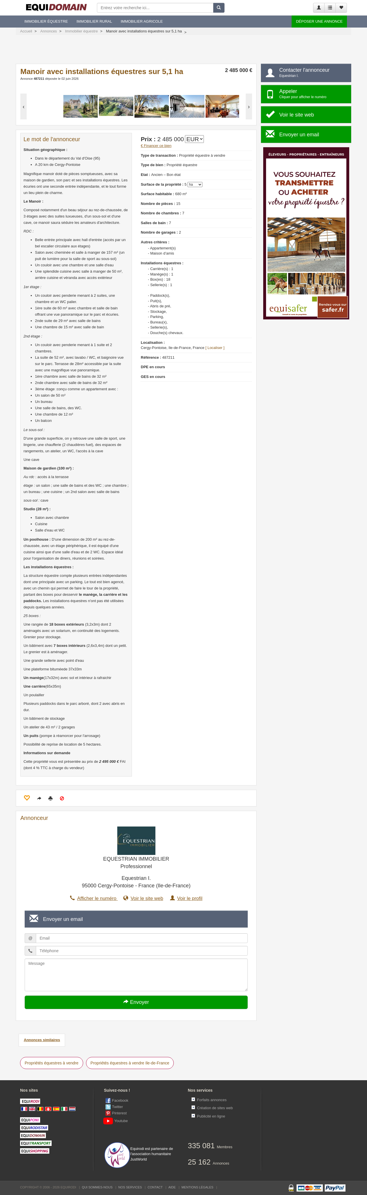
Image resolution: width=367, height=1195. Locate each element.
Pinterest (119, 1113)
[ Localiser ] (214, 348)
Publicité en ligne (211, 1116)
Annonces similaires (42, 1040)
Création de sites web (215, 1108)
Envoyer (136, 1002)
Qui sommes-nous (97, 1187)
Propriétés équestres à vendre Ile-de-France (130, 1063)
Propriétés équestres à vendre (52, 1063)
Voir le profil (186, 898)
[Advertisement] (183, 51)
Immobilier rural (94, 21)
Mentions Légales (197, 1187)
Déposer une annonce (319, 21)
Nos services (130, 1187)
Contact (155, 1187)
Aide (172, 1187)
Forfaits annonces (212, 1100)
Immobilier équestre (46, 21)
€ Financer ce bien (156, 145)
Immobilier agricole (142, 21)
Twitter (117, 1107)
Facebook (120, 1100)
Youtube (117, 1121)
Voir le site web (143, 898)
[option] (45, 106)
